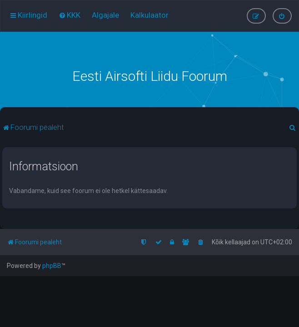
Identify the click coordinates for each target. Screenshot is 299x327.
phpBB (51, 265)
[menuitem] (69, 15)
